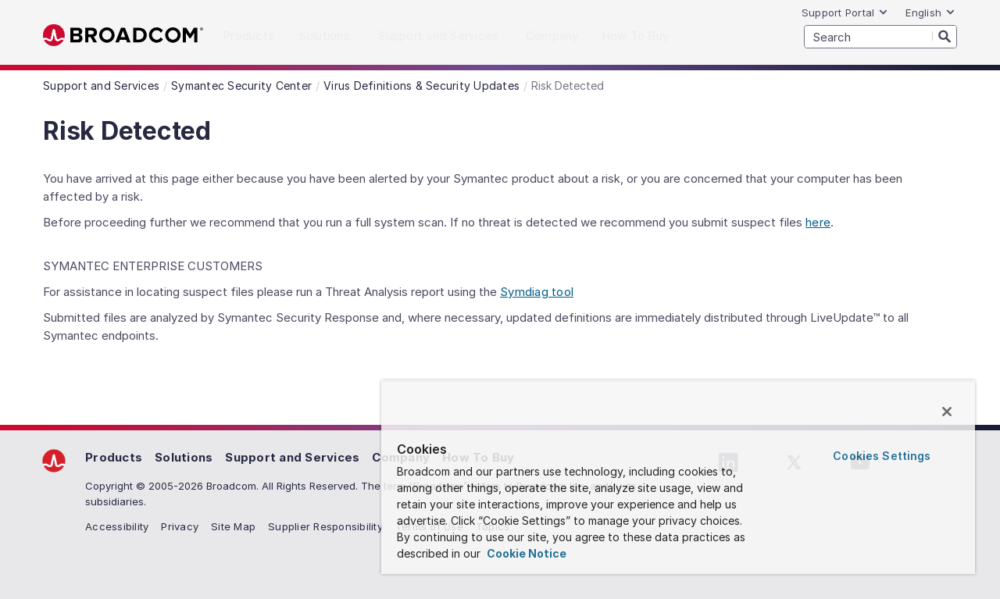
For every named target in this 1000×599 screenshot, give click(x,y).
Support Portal (845, 12)
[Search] (944, 36)
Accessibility (116, 526)
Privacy (179, 526)
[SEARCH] (880, 37)
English (930, 12)
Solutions (183, 457)
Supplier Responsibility (325, 526)
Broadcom (123, 35)
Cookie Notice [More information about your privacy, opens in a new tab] (525, 553)
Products (113, 457)
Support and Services (292, 457)
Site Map (233, 526)
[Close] (947, 411)
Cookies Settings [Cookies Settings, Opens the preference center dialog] (881, 455)
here (817, 222)
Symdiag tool (536, 291)
